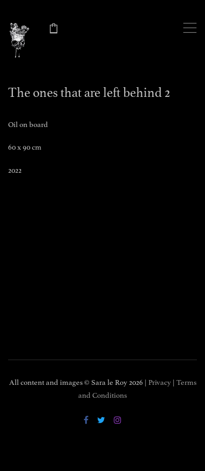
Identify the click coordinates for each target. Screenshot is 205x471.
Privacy (159, 382)
